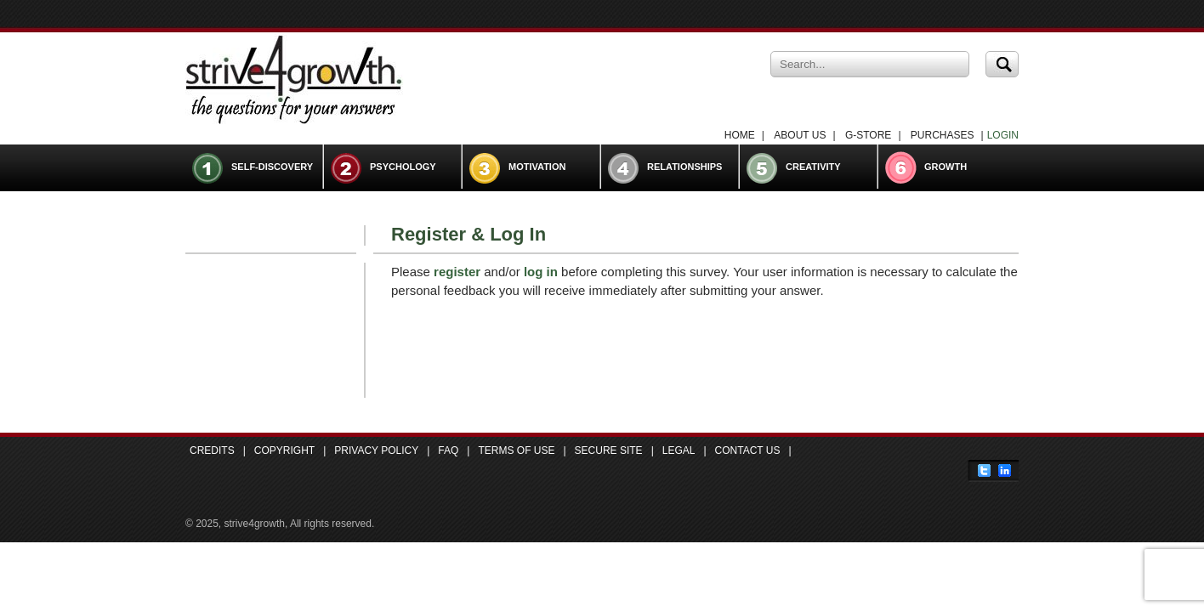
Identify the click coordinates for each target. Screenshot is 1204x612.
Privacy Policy (376, 450)
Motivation (536, 167)
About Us (800, 135)
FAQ (448, 450)
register (457, 271)
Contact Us (748, 450)
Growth (945, 167)
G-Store (868, 135)
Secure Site (609, 450)
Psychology (403, 167)
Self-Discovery (272, 167)
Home (739, 135)
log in (541, 271)
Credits (212, 450)
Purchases (942, 135)
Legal (679, 450)
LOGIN (1003, 135)
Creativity (813, 167)
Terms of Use (516, 450)
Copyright (284, 450)
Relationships (684, 167)
